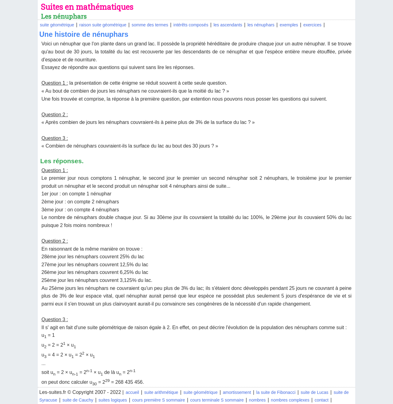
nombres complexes (290, 400)
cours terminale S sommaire (217, 400)
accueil (132, 392)
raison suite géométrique (102, 24)
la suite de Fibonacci (276, 392)
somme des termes (150, 24)
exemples (289, 24)
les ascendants (227, 24)
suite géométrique (57, 24)
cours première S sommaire (158, 400)
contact (322, 400)
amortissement (237, 392)
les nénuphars (260, 24)
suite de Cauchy (77, 400)
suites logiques (113, 400)
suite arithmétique (161, 392)
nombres (257, 400)
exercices (312, 24)
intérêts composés (190, 24)
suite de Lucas (314, 392)
